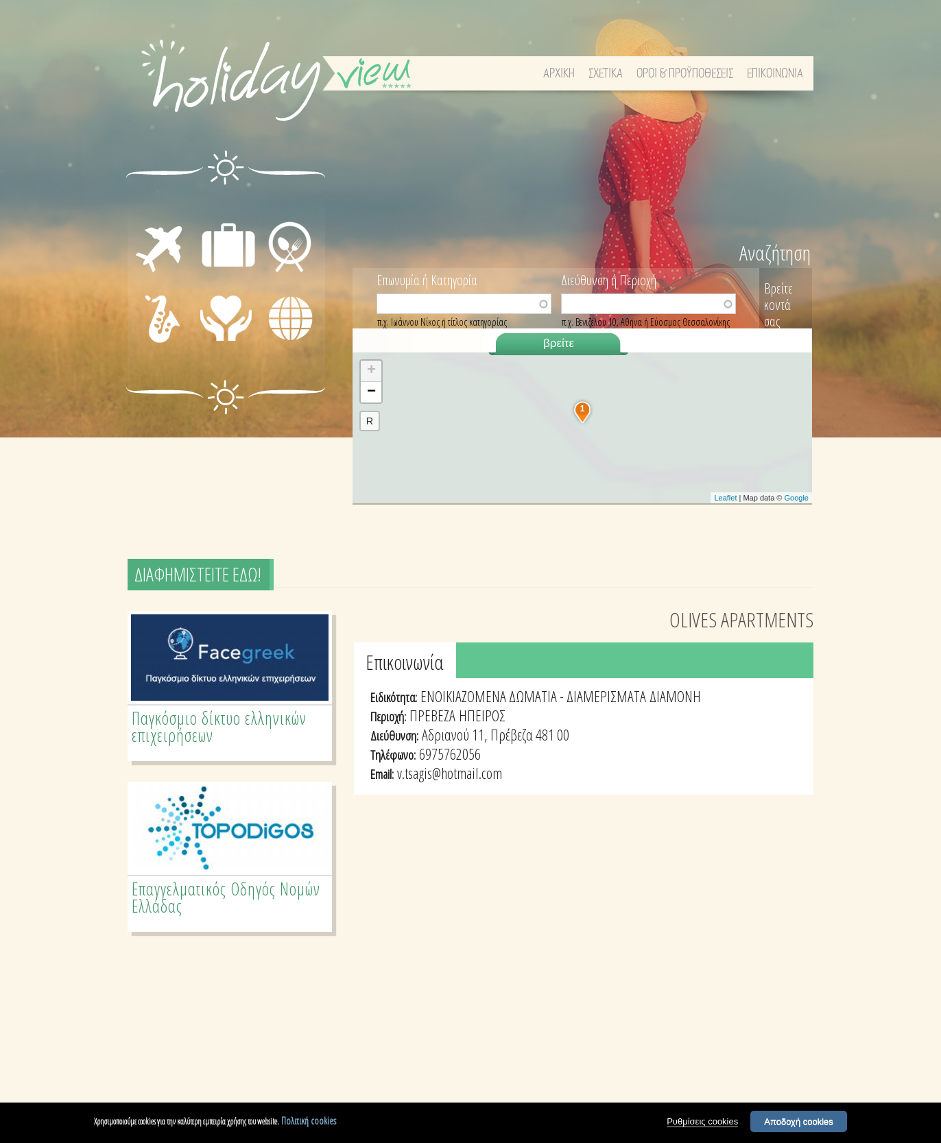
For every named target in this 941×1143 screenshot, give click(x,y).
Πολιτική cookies (308, 1121)
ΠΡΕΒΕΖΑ (432, 715)
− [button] (371, 392)
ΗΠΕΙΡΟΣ (482, 715)
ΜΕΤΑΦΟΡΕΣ (149, 221)
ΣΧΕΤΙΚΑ (605, 74)
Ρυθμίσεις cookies (702, 1122)
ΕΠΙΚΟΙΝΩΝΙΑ (775, 74)
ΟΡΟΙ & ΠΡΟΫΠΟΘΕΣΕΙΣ (684, 74)
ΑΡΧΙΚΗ (559, 74)
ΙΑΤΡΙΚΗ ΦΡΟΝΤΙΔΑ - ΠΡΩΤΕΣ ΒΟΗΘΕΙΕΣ (230, 330)
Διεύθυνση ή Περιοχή (608, 279)
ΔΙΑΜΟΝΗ (228, 206)
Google (797, 498)
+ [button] (371, 371)
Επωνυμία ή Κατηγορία (427, 279)
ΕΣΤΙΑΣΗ (288, 206)
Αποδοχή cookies (798, 1122)
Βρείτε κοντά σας (778, 304)
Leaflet (725, 498)
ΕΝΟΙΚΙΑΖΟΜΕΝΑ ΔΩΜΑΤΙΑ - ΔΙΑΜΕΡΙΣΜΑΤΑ (533, 696)
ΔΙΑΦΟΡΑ (290, 341)
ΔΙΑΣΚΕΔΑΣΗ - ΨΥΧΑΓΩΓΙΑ (148, 319)
